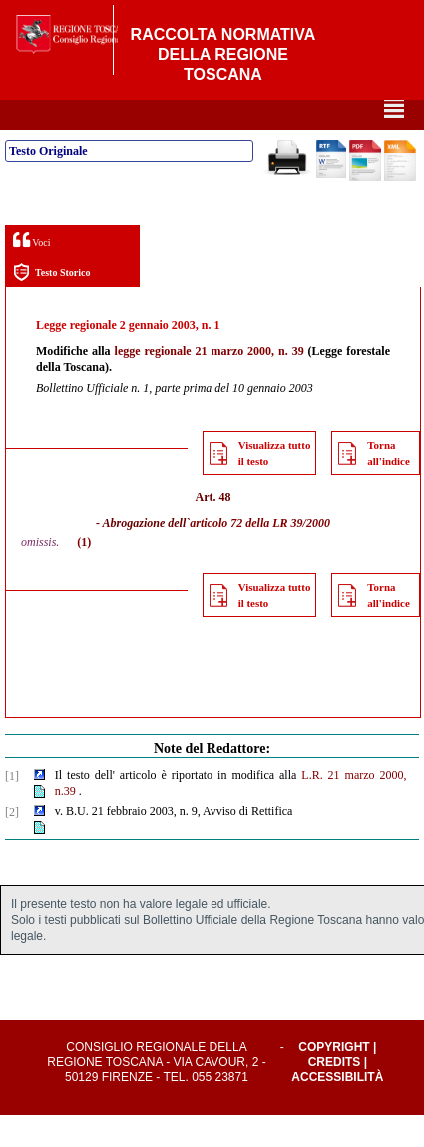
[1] (12, 808)
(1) (84, 574)
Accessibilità (337, 1109)
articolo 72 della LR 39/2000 (260, 555)
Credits (334, 1094)
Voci (31, 271)
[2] (12, 844)
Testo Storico (51, 303)
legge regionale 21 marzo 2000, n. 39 (209, 383)
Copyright (333, 1079)
